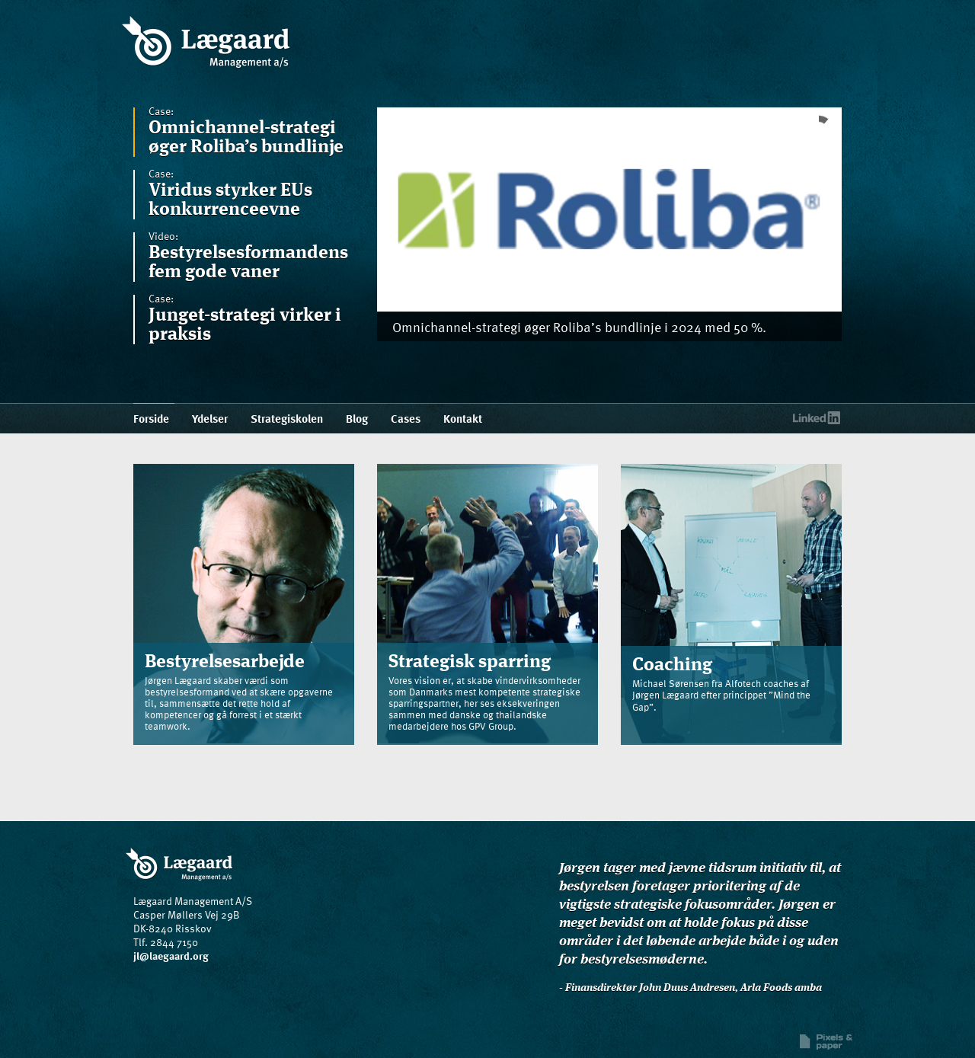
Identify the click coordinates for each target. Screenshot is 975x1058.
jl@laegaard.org (171, 956)
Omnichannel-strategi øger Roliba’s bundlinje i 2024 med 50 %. (579, 326)
